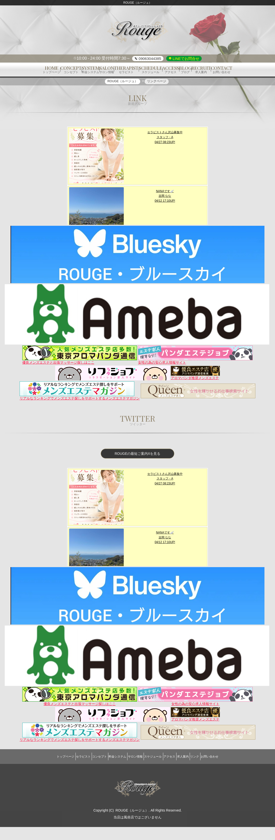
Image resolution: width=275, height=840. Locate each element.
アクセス (177, 772)
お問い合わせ (232, 772)
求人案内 (195, 772)
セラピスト (65, 772)
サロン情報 (132, 772)
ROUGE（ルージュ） (132, 823)
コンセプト (87, 772)
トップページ (42, 772)
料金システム (110, 772)
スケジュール (155, 772)
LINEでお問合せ (185, 58)
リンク (212, 772)
